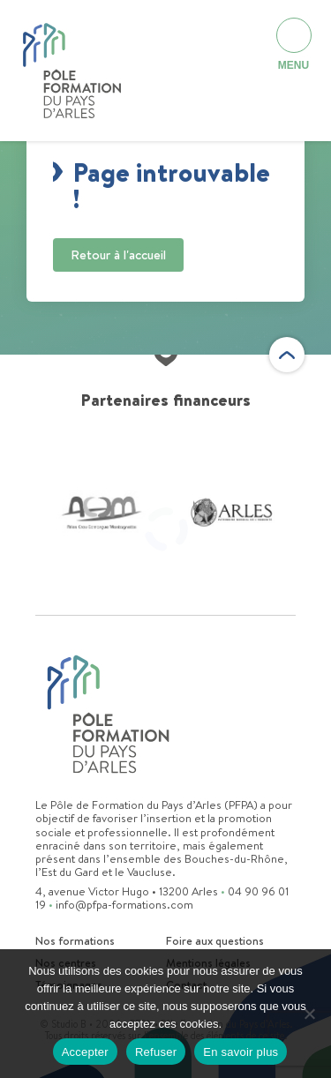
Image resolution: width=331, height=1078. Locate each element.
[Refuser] (309, 1013)
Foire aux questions (215, 940)
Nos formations (75, 940)
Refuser (156, 1052)
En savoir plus (240, 1052)
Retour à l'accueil (118, 254)
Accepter (85, 1052)
